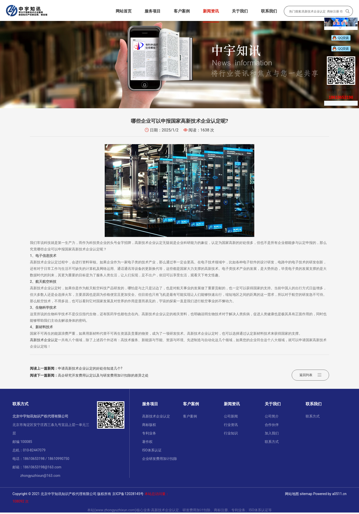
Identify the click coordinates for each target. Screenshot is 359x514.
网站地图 (292, 495)
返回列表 (310, 373)
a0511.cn (339, 495)
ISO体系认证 (152, 452)
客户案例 (190, 418)
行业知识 (231, 435)
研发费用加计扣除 (196, 512)
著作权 (147, 443)
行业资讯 (231, 426)
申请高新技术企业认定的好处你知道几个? (76, 370)
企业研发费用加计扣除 (159, 460)
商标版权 (149, 426)
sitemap (306, 495)
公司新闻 (231, 418)
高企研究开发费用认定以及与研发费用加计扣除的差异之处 (89, 377)
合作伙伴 (272, 426)
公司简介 (272, 418)
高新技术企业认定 (44, 341)
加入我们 (272, 435)
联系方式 (272, 443)
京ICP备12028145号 (128, 495)
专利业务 (149, 435)
